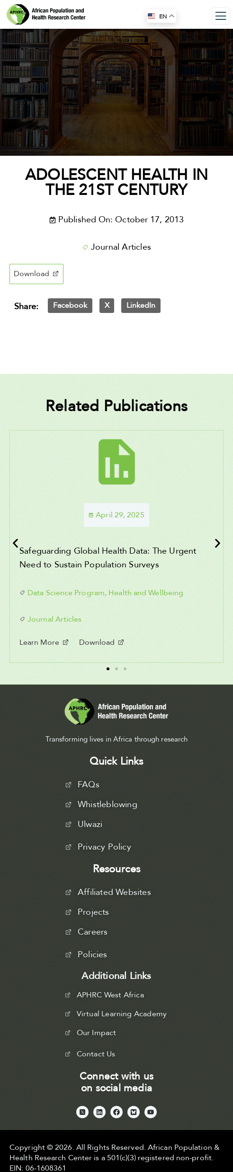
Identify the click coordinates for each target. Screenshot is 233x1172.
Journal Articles (121, 247)
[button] (36, 274)
